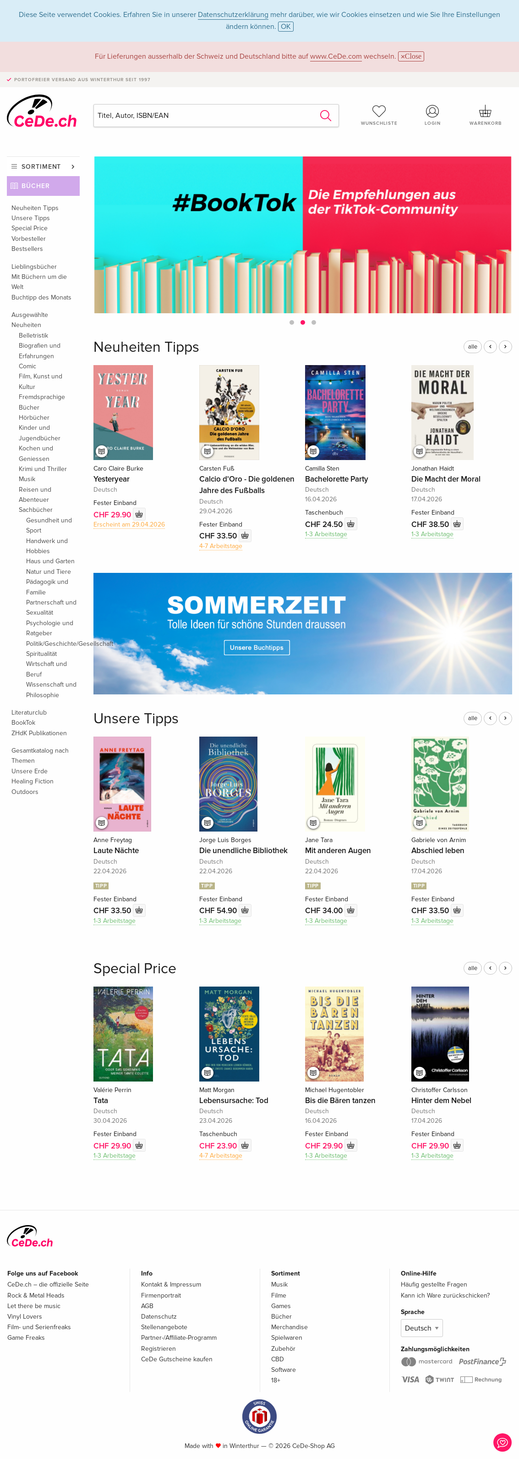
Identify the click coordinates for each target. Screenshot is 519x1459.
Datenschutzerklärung (233, 14)
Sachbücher (36, 510)
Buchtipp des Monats (41, 297)
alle (472, 346)
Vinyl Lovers (24, 1316)
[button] (291, 322)
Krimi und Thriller (43, 469)
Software (283, 1370)
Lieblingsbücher (34, 267)
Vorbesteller (28, 239)
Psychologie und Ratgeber (49, 628)
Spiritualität (41, 654)
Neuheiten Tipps (35, 208)
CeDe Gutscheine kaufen (177, 1359)
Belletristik (33, 335)
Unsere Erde (29, 771)
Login (432, 115)
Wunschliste (379, 115)
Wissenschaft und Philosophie (51, 690)
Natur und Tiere (48, 572)
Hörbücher (34, 418)
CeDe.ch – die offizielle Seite (48, 1284)
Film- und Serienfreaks (39, 1327)
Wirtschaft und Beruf (46, 669)
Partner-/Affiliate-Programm (179, 1338)
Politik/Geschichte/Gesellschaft (53, 644)
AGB (147, 1306)
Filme (278, 1295)
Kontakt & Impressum (171, 1284)
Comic (27, 366)
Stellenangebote (164, 1327)
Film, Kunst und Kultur (40, 381)
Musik (27, 479)
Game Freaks (26, 1338)
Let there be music (33, 1306)
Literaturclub (29, 712)
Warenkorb (485, 115)
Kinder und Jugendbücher (39, 433)
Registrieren (158, 1349)
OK (286, 26)
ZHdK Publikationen (39, 733)
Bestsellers (27, 249)
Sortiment (41, 167)
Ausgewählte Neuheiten (29, 320)
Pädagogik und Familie (47, 587)
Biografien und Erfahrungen (39, 351)
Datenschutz (159, 1316)
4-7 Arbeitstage (220, 546)
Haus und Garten (50, 561)
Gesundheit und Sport (49, 525)
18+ (275, 1380)
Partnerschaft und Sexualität (51, 607)
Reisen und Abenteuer (35, 495)
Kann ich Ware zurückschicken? (445, 1295)
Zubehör (283, 1349)
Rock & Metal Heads (36, 1295)
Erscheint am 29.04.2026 (129, 524)
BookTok (23, 723)
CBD (277, 1359)
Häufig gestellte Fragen (434, 1284)
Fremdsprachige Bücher (42, 402)
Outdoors (24, 792)
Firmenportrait (161, 1295)
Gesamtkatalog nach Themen (40, 756)
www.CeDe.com (336, 56)
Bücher (36, 186)
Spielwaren (286, 1338)
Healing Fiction (32, 781)
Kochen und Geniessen (36, 453)
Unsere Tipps (30, 218)
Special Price (29, 228)
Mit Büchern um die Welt (39, 282)
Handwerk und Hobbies (47, 546)
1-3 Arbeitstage (326, 534)
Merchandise (289, 1327)
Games (281, 1306)
